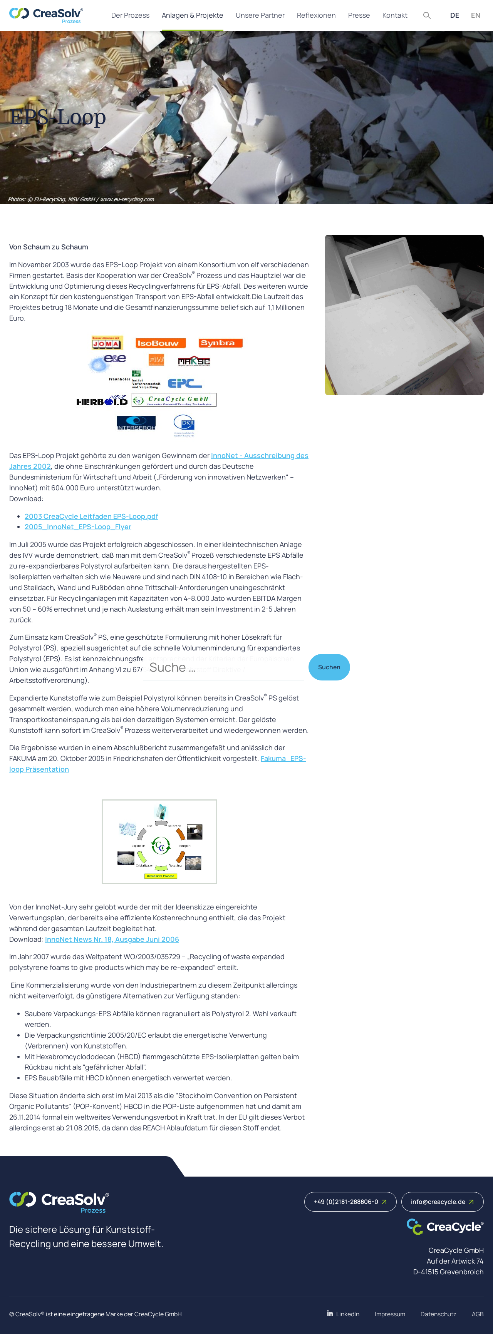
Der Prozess (130, 15)
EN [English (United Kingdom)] (475, 15)
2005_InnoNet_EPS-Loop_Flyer (78, 526)
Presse (359, 15)
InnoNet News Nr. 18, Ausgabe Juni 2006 (112, 939)
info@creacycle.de (442, 1201)
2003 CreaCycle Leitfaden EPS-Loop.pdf (91, 516)
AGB (478, 1314)
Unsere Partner (260, 15)
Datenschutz (438, 1314)
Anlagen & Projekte (192, 15)
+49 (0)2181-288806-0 (350, 1201)
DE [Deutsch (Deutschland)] (454, 15)
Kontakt (394, 15)
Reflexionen (316, 15)
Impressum (390, 1314)
